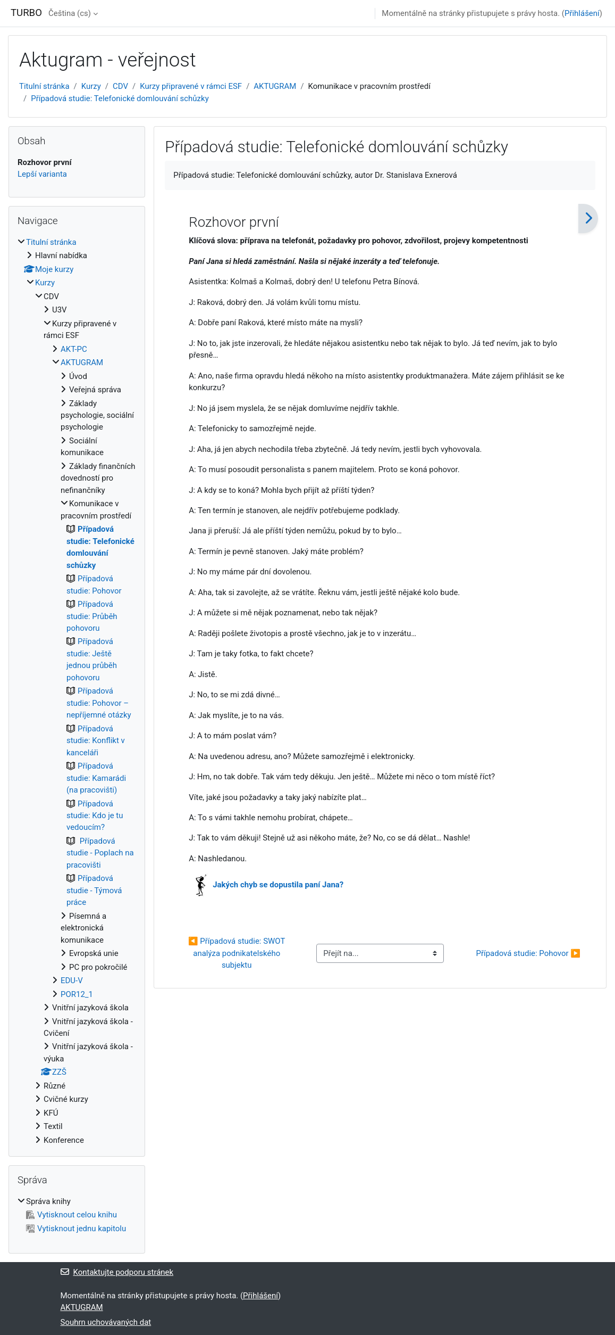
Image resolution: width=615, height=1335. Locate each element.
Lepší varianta (42, 174)
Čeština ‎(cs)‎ (69, 13)
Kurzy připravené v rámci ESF (191, 86)
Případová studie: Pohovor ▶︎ (528, 953)
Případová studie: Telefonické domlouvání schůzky (120, 98)
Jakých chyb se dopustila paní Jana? (278, 884)
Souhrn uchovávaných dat (106, 1322)
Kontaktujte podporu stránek (117, 1272)
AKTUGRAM (275, 86)
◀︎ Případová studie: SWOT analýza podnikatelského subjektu (237, 953)
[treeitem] (77, 691)
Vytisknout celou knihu (71, 1214)
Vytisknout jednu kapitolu (76, 1228)
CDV (120, 86)
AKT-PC (74, 349)
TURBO (26, 13)
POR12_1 (77, 994)
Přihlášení (582, 13)
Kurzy (91, 86)
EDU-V (72, 980)
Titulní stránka (44, 86)
